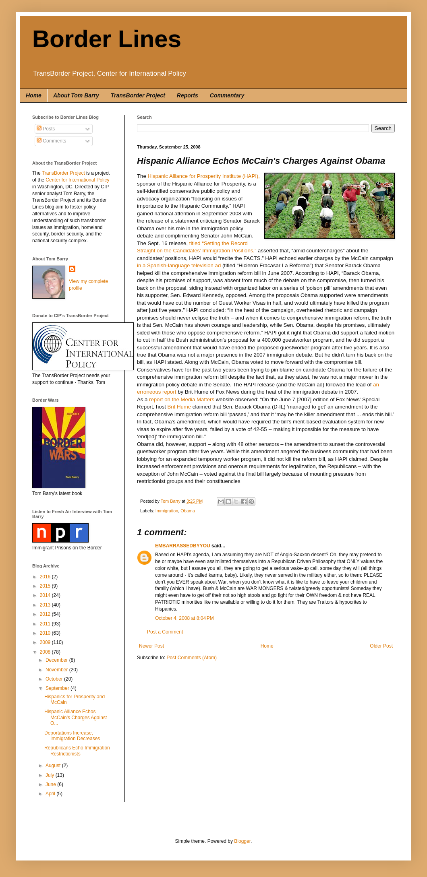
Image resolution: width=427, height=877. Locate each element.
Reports (187, 95)
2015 (46, 586)
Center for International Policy (77, 180)
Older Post (381, 646)
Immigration (166, 510)
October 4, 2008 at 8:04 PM (184, 618)
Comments (51, 141)
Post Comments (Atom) (191, 657)
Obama (187, 510)
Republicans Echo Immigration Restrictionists (77, 750)
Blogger (242, 841)
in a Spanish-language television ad (179, 265)
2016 (46, 577)
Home (33, 95)
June (51, 784)
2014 (46, 595)
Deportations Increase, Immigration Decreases (72, 735)
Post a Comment (165, 632)
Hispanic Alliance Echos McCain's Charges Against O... (75, 717)
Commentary (227, 95)
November (57, 670)
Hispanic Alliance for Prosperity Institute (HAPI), (203, 176)
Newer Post (151, 646)
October (55, 679)
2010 (46, 633)
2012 (46, 614)
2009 (46, 642)
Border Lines (106, 38)
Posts (46, 129)
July (51, 775)
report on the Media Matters (181, 399)
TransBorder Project (138, 95)
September (58, 688)
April (51, 794)
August (54, 765)
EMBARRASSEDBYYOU (182, 546)
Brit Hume (179, 407)
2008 (46, 652)
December (57, 660)
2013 (46, 605)
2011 (46, 624)
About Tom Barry (76, 95)
